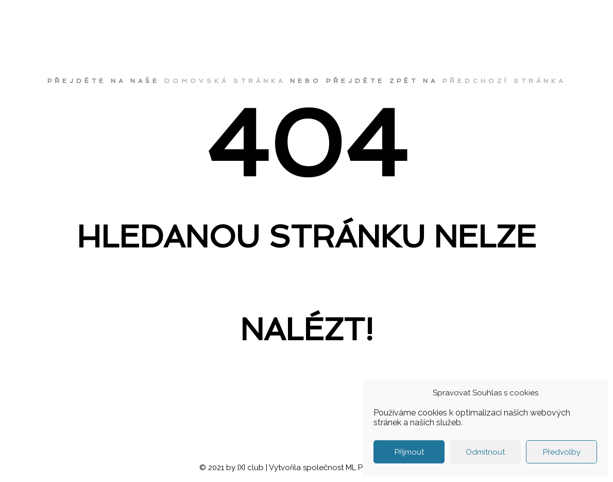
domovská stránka (224, 81)
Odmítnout (485, 452)
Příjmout (409, 452)
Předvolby (562, 452)
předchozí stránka (504, 81)
